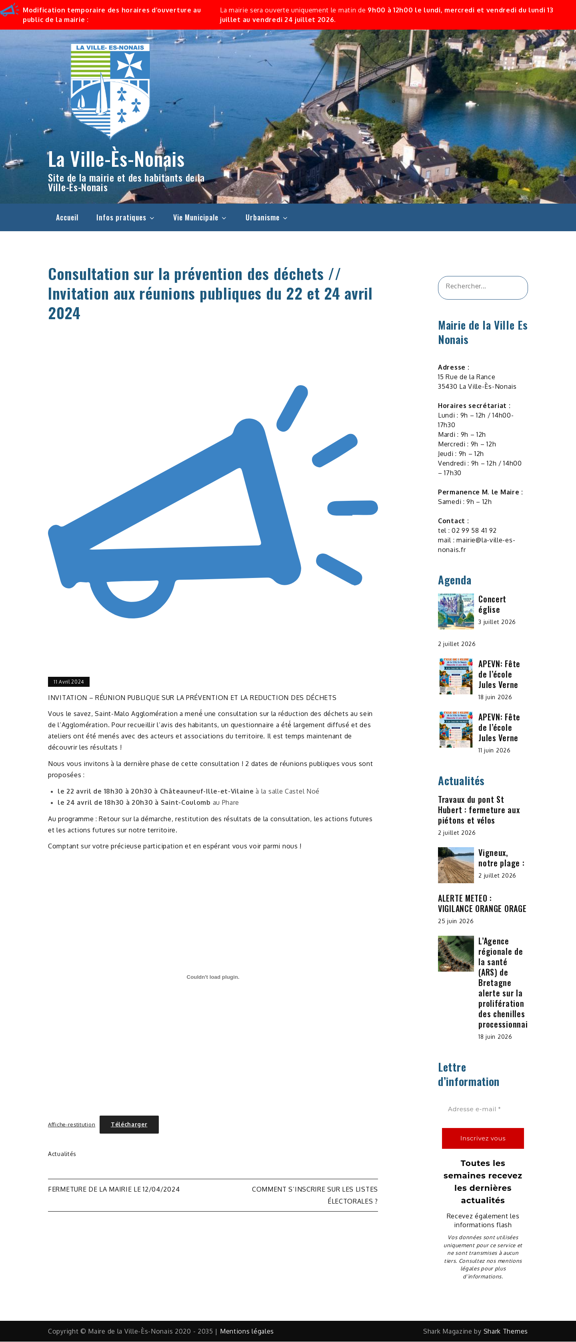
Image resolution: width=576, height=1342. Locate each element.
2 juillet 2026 (457, 644)
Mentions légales (247, 1332)
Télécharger (129, 1124)
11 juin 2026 (494, 750)
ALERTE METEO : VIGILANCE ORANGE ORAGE (482, 903)
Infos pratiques (126, 217)
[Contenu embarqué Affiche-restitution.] (213, 977)
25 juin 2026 (456, 921)
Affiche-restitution (71, 1125)
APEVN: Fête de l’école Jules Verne (499, 674)
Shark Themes (506, 1332)
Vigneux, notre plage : (501, 858)
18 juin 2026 (495, 697)
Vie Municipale (200, 217)
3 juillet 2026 (497, 622)
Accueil (67, 217)
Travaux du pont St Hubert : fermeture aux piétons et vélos (479, 810)
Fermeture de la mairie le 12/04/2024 (114, 1190)
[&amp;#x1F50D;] (512, 288)
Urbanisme (267, 217)
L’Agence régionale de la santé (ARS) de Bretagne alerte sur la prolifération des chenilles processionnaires (508, 982)
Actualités (62, 1154)
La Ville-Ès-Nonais (116, 158)
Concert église (492, 604)
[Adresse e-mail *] (483, 1109)
